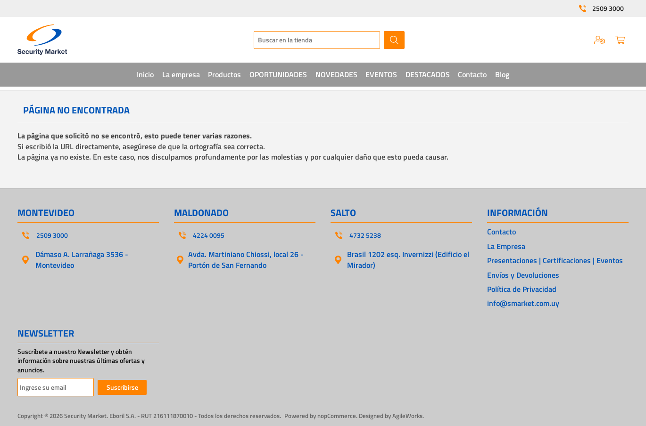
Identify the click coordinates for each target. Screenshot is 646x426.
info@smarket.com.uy (523, 303)
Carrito (620, 40)
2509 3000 (608, 8)
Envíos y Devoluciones (523, 275)
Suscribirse (122, 387)
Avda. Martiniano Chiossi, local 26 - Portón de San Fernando (246, 259)
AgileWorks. (408, 415)
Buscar (394, 40)
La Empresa (506, 246)
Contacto (501, 231)
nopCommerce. (337, 415)
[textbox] (317, 40)
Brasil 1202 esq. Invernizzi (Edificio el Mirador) (408, 259)
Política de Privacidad (521, 289)
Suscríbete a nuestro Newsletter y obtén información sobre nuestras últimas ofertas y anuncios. (81, 361)
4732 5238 (365, 235)
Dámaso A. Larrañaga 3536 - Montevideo (81, 259)
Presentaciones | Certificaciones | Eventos (555, 260)
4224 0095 (208, 235)
